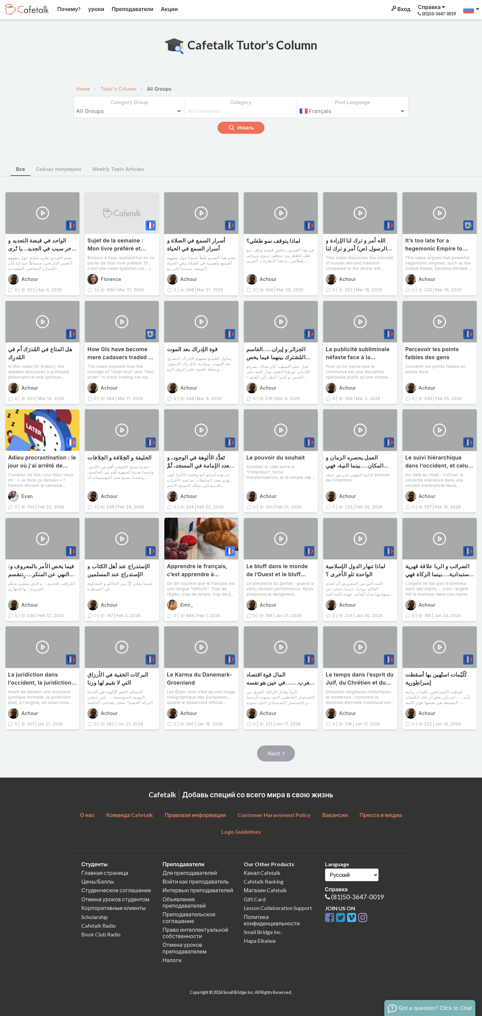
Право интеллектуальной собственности (195, 932)
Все (20, 169)
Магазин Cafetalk (265, 890)
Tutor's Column (118, 89)
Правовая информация (195, 815)
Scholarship (94, 917)
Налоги (172, 960)
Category (241, 102)
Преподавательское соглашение (189, 917)
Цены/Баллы (97, 881)
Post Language (352, 102)
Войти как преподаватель (196, 881)
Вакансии (335, 815)
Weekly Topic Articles (118, 169)
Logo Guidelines (241, 831)
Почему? (68, 9)
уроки (95, 9)
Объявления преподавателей (184, 902)
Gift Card (254, 899)
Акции (169, 9)
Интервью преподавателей (198, 890)
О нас (87, 815)
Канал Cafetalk (262, 873)
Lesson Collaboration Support (278, 908)
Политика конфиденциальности (272, 920)
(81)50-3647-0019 (357, 897)
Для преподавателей (190, 873)
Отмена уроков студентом (115, 899)
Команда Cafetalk (129, 815)
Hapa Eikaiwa (259, 940)
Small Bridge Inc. (263, 932)
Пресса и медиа (380, 815)
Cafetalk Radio (98, 925)
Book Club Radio (100, 934)
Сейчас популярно (59, 169)
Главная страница (104, 873)
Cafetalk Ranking (264, 881)
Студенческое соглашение (116, 890)
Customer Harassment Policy (274, 815)
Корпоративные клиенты (113, 908)
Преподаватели (131, 9)
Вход (400, 9)
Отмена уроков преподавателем (185, 947)
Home (83, 89)
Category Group (129, 102)
